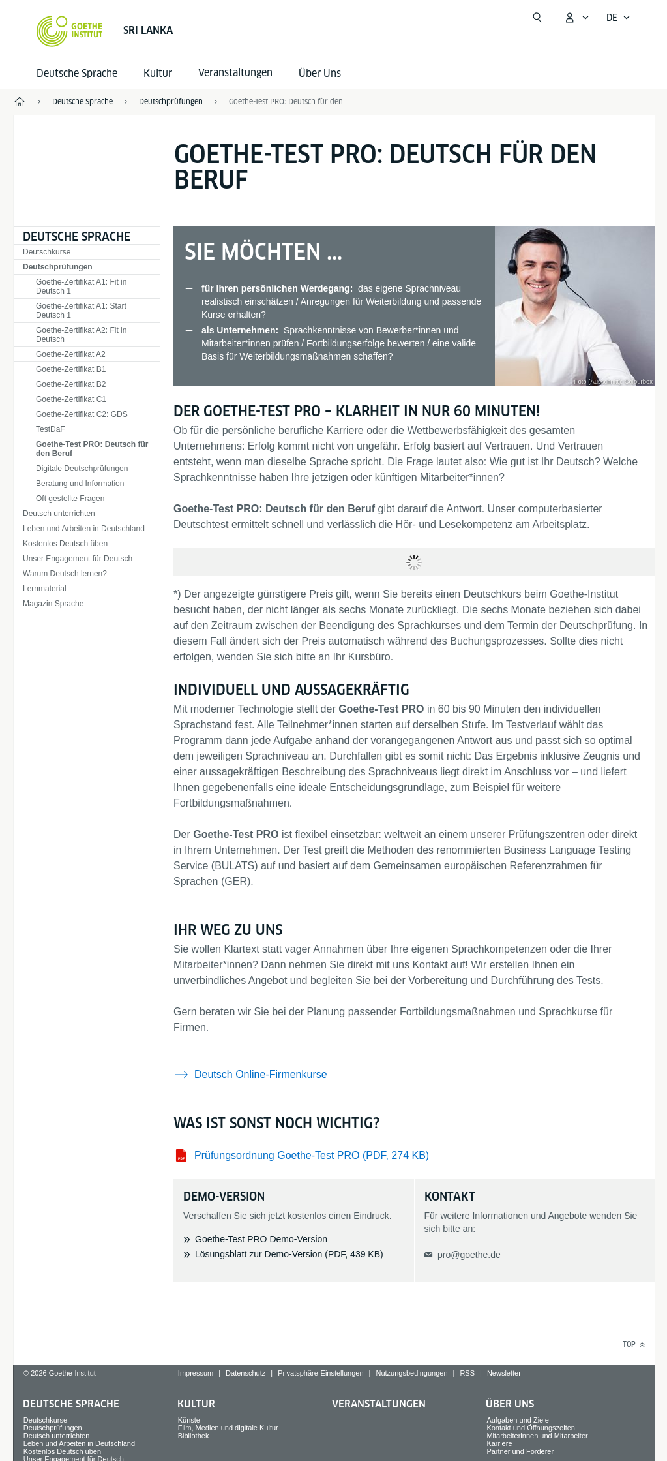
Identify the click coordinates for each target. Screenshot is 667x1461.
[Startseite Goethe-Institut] (69, 31)
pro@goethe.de (469, 1255)
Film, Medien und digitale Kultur (228, 1428)
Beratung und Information (80, 483)
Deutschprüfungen (58, 266)
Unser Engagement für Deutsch (77, 558)
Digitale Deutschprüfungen (82, 468)
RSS (467, 1373)
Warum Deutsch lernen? (65, 573)
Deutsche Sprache (77, 73)
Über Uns (320, 73)
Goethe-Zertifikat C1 (71, 399)
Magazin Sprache (53, 603)
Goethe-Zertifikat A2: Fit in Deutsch (81, 335)
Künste (189, 1420)
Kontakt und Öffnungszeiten (530, 1428)
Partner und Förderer (520, 1451)
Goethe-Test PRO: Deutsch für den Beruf (290, 101)
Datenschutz (245, 1373)
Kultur (157, 73)
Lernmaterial (45, 588)
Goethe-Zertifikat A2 (71, 354)
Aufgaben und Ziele (517, 1420)
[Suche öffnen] (537, 17)
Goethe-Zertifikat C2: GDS (82, 414)
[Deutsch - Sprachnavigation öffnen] (618, 17)
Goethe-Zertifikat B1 (71, 369)
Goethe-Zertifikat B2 (71, 384)
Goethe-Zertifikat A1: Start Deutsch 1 (81, 310)
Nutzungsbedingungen (411, 1373)
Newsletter (504, 1373)
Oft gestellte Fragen (70, 498)
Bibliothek (193, 1435)
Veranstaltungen (379, 1404)
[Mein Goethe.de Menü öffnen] (576, 17)
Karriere (499, 1443)
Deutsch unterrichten (59, 513)
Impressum (195, 1373)
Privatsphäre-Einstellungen (320, 1373)
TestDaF (50, 429)
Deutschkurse (46, 251)
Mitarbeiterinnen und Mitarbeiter (536, 1435)
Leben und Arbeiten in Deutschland (84, 528)
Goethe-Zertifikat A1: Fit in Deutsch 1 (81, 286)
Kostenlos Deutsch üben (65, 543)
